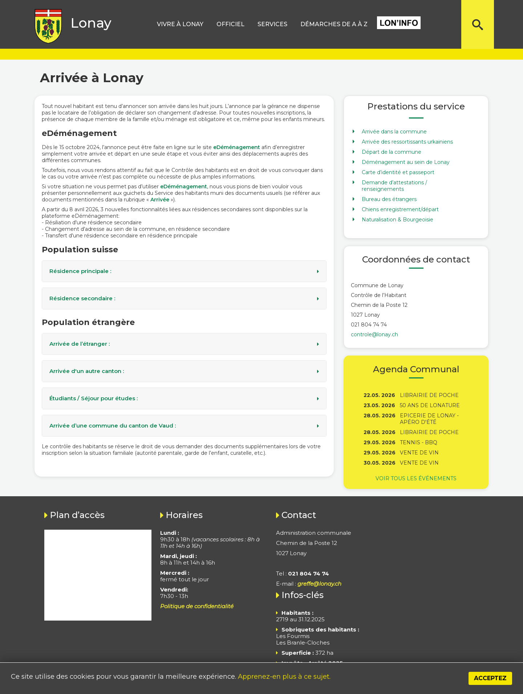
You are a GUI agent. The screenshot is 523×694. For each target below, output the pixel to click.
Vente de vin (419, 452)
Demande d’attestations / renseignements (394, 185)
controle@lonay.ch (374, 334)
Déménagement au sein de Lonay (406, 162)
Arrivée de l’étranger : (79, 344)
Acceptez (490, 678)
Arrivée (159, 199)
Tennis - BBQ (418, 442)
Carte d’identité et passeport (398, 172)
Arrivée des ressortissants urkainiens (407, 142)
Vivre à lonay (180, 24)
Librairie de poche (429, 395)
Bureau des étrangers (389, 199)
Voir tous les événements (416, 478)
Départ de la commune (391, 152)
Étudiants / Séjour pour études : (93, 398)
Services (272, 24)
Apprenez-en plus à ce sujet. (284, 677)
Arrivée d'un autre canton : (86, 371)
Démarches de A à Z (334, 24)
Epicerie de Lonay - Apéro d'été (429, 418)
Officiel (230, 24)
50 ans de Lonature (430, 405)
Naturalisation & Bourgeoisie (397, 219)
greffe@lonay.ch (319, 583)
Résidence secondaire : (82, 298)
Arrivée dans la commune (394, 131)
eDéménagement (236, 147)
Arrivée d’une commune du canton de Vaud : (112, 425)
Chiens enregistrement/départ (400, 209)
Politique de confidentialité (197, 606)
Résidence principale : (80, 271)
